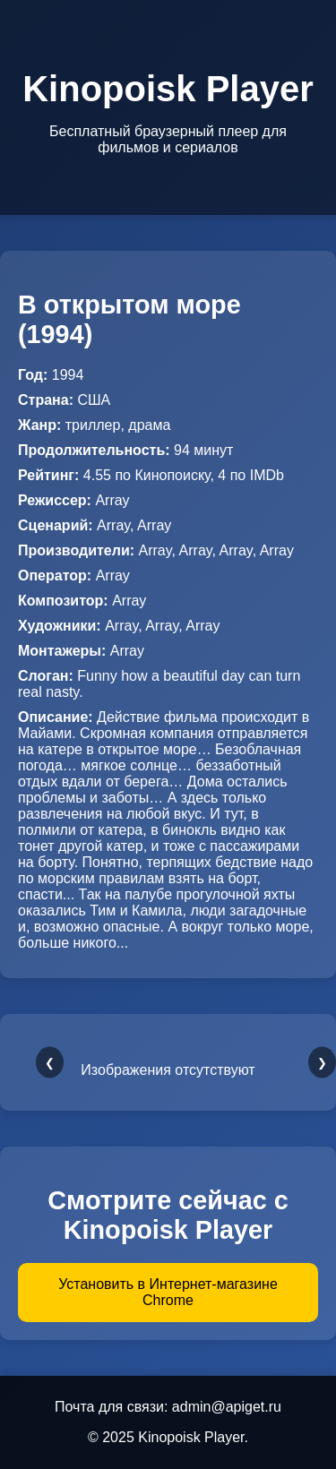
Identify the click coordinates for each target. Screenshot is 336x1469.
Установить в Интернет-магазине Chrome (168, 1292)
